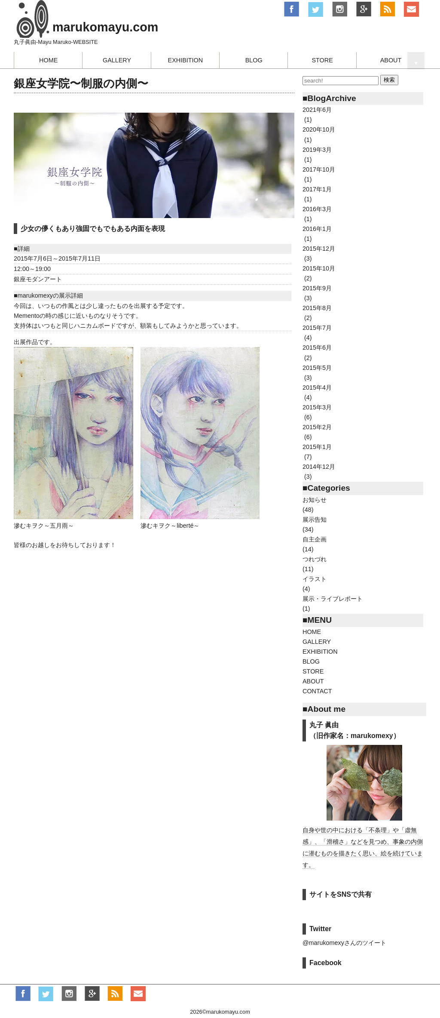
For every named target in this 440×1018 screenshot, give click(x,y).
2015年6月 (317, 347)
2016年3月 (317, 209)
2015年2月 (317, 427)
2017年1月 (317, 189)
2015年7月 (317, 327)
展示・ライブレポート (332, 598)
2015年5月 (317, 367)
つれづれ (314, 559)
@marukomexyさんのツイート (344, 942)
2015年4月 (317, 387)
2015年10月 (318, 268)
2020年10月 (318, 129)
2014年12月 (318, 466)
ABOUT (391, 60)
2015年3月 (317, 407)
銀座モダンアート (38, 279)
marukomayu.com (105, 27)
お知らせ (314, 499)
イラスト (314, 578)
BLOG (254, 60)
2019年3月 (317, 149)
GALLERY (117, 60)
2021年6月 (317, 109)
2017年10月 (318, 169)
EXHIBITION (185, 60)
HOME (48, 60)
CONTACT (317, 691)
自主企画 (314, 539)
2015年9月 (317, 288)
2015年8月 (317, 307)
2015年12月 (318, 248)
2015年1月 (317, 446)
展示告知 (314, 519)
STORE (322, 60)
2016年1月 (317, 228)
